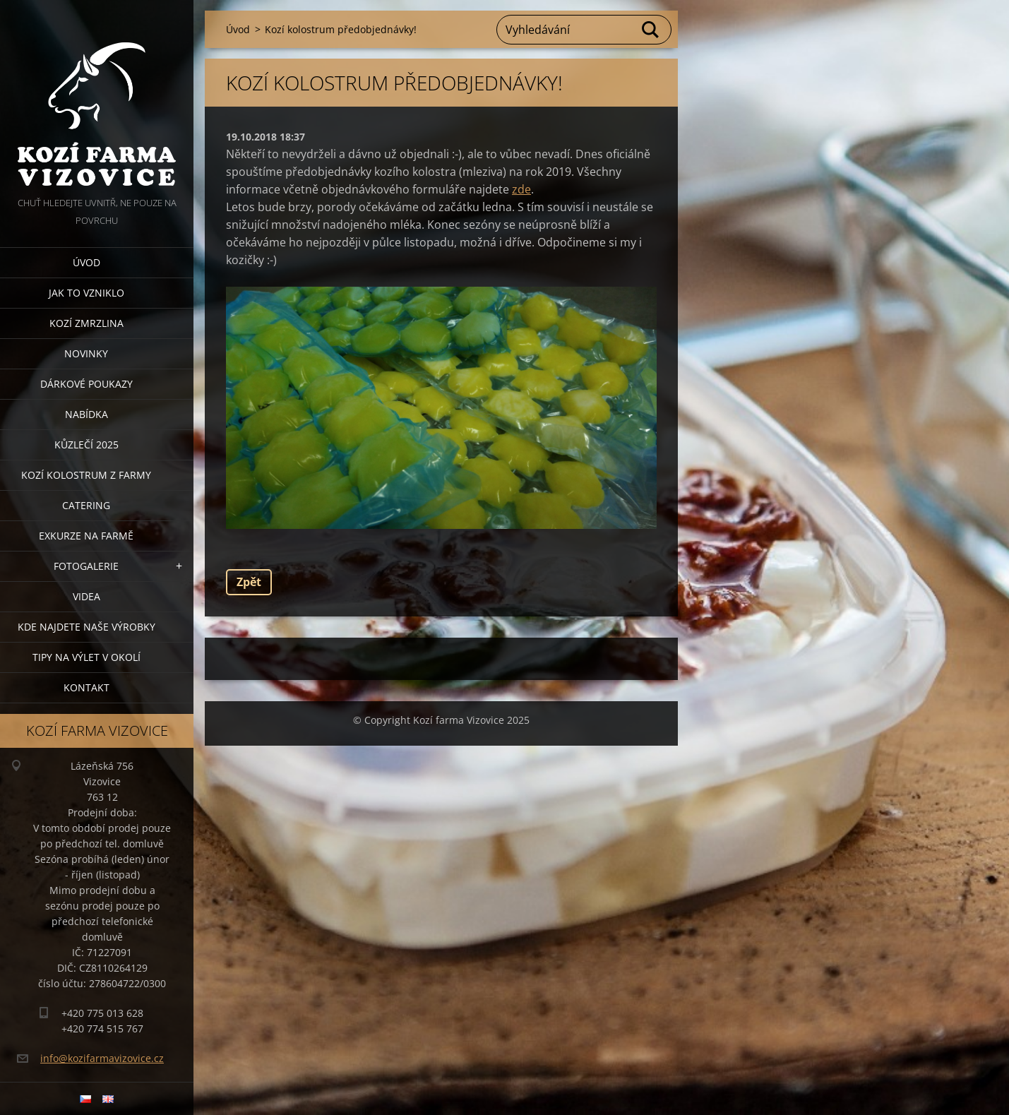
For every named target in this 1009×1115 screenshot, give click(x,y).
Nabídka (86, 414)
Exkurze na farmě (86, 535)
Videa (86, 596)
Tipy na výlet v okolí (86, 657)
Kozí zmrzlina (86, 323)
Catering (86, 505)
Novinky (86, 353)
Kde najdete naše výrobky (86, 626)
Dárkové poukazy (86, 383)
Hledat (651, 29)
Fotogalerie (86, 566)
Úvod (86, 262)
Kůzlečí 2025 (86, 444)
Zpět (249, 582)
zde (521, 189)
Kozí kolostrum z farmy (86, 475)
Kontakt (86, 687)
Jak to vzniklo (86, 292)
